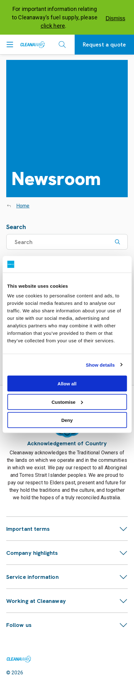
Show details (100, 364)
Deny (67, 420)
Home (23, 206)
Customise (67, 401)
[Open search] (62, 44)
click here (53, 25)
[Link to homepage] (18, 659)
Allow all (67, 383)
